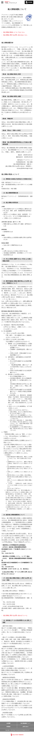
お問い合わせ (25, 726)
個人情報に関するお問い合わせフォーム (15, 615)
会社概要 (8, 723)
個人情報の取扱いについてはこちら (14, 32)
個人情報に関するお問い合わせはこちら (15, 35)
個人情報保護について (25, 723)
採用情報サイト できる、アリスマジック (11, 2)
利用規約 (8, 726)
